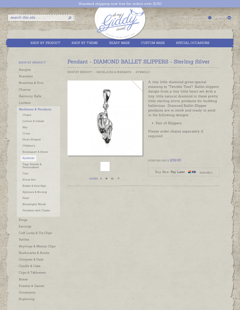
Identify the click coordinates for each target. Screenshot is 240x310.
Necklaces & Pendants (35, 109)
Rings (23, 220)
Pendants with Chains (36, 210)
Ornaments (27, 292)
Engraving (26, 299)
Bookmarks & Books (34, 253)
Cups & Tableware (32, 272)
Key (24, 127)
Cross (26, 133)
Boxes (23, 279)
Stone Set (29, 179)
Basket (223, 17)
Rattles (24, 239)
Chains (26, 115)
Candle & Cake (29, 266)
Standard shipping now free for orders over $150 (120, 4)
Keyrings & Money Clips (37, 246)
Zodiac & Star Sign (34, 185)
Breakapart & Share (35, 151)
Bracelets (26, 76)
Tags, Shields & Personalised (32, 166)
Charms (25, 89)
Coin (25, 173)
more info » (206, 172)
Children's (28, 145)
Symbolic (28, 158)
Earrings (25, 226)
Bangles (25, 69)
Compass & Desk (31, 259)
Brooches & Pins (31, 83)
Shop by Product (80, 72)
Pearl (25, 198)
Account (181, 17)
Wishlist (202, 17)
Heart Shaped (31, 139)
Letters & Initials (33, 121)
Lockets (25, 103)
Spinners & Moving (34, 192)
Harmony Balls (30, 96)
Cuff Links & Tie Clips (35, 233)
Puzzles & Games (31, 286)
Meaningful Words (34, 204)
